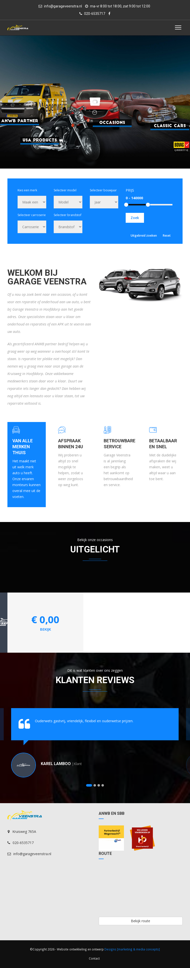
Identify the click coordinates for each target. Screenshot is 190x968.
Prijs (130, 190)
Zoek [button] (135, 217)
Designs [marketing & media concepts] (132, 949)
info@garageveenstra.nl (60, 6)
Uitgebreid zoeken (144, 235)
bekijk (45, 629)
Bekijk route (140, 920)
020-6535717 (92, 14)
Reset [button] (167, 235)
